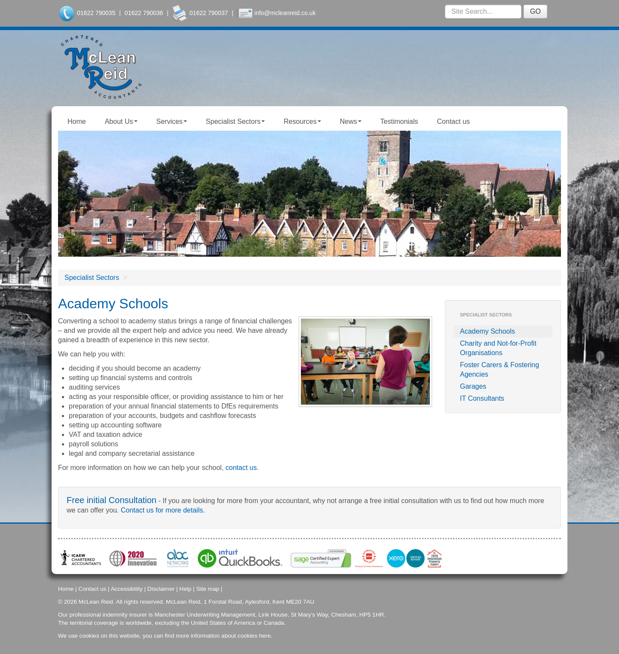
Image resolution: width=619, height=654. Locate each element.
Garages (473, 386)
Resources (302, 121)
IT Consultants (482, 398)
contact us (241, 467)
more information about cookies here (223, 636)
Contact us (453, 121)
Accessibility (127, 589)
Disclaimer (161, 589)
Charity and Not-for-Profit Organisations (498, 348)
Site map (207, 589)
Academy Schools (487, 331)
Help (185, 589)
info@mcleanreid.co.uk (285, 12)
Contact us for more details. (163, 510)
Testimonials (399, 121)
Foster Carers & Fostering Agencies (499, 369)
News (351, 121)
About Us (121, 121)
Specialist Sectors (235, 121)
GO (535, 11)
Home (76, 121)
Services (171, 121)
